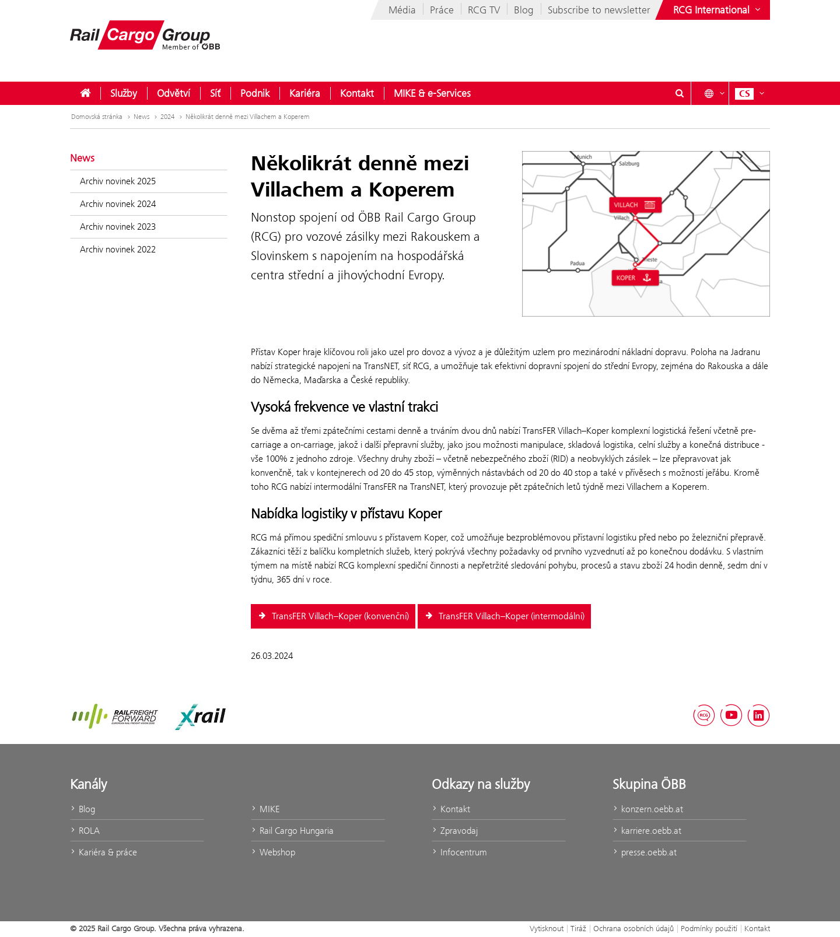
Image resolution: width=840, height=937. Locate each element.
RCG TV (484, 10)
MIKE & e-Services (432, 93)
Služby (123, 93)
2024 (172, 117)
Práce (442, 10)
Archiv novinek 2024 (118, 203)
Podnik (255, 93)
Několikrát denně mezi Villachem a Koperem (248, 117)
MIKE (265, 809)
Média (402, 10)
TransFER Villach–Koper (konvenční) (333, 616)
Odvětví (173, 93)
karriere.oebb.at (646, 830)
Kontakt (357, 93)
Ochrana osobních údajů (633, 928)
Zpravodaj (455, 830)
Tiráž (578, 928)
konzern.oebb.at (647, 809)
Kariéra (304, 93)
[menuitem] (85, 93)
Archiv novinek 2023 (118, 226)
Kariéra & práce (103, 852)
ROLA (85, 830)
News (146, 117)
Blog (524, 10)
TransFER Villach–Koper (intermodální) (504, 616)
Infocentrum (459, 852)
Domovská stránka (101, 117)
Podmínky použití (709, 928)
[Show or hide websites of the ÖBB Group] (718, 10)
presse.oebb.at (644, 852)
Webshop (273, 852)
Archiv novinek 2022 (118, 249)
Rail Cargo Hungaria (292, 830)
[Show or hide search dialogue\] (679, 93)
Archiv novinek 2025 (118, 181)
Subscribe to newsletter (599, 10)
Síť (215, 93)
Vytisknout (547, 928)
